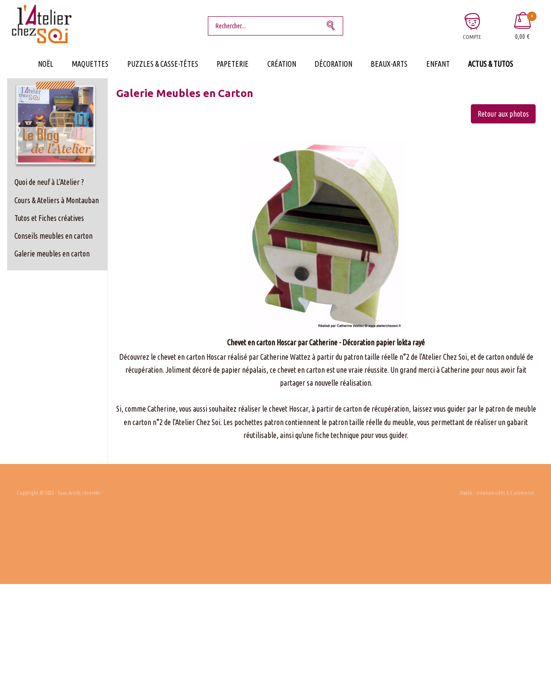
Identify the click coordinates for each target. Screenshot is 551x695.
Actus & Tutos (490, 64)
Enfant (438, 64)
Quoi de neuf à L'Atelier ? (49, 182)
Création (281, 64)
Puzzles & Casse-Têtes (162, 64)
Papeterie (232, 64)
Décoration (333, 64)
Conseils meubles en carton (53, 236)
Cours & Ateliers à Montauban (56, 200)
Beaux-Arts (389, 64)
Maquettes (90, 64)
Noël (45, 64)
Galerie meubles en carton (52, 253)
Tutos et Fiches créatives (49, 218)
